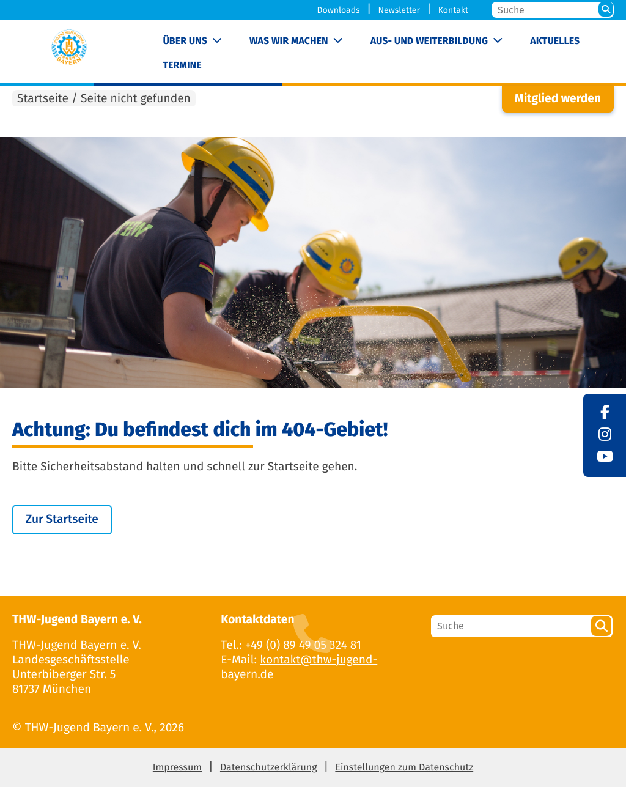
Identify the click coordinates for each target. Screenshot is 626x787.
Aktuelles (555, 41)
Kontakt (453, 10)
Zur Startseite (62, 519)
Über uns (185, 41)
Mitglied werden (558, 99)
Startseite (42, 99)
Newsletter (398, 10)
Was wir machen (288, 41)
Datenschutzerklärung (268, 768)
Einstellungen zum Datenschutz (404, 768)
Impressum (177, 768)
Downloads (338, 10)
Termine (182, 66)
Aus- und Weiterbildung (429, 41)
